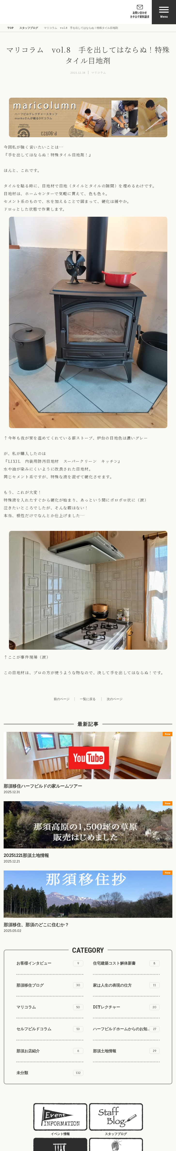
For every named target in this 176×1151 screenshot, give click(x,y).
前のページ (61, 699)
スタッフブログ (28, 28)
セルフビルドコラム (49, 1029)
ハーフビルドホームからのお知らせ (126, 1029)
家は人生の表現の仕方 (126, 985)
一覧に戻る (88, 699)
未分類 (49, 1073)
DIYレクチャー (126, 1007)
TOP (10, 28)
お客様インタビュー (49, 963)
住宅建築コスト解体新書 (126, 963)
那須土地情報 (126, 1051)
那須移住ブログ (49, 985)
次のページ (114, 699)
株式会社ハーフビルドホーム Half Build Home (31, 12)
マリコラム (98, 72)
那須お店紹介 (49, 1051)
